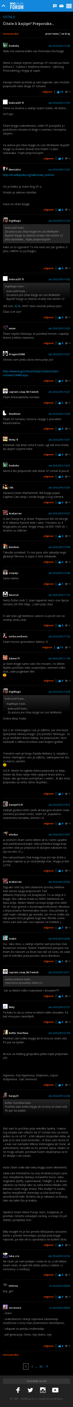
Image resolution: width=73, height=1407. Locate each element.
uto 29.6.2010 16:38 (59, 547)
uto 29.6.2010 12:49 (59, 46)
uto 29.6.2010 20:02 (59, 882)
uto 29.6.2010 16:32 (59, 465)
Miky (12, 1007)
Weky (13, 439)
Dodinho (14, 46)
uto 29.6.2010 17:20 (59, 636)
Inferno (13, 1286)
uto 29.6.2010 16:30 (59, 414)
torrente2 (16, 1308)
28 (40, 1366)
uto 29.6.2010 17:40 (59, 658)
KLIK (17, 306)
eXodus (13, 834)
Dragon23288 (17, 354)
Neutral (13, 595)
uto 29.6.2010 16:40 (59, 573)
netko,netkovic (19, 636)
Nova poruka (10, 33)
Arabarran (15, 513)
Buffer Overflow (19, 1033)
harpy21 (14, 1096)
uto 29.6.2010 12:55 (59, 103)
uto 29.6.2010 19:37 (59, 834)
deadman (14, 414)
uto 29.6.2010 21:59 (59, 1033)
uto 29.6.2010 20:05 (59, 938)
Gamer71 (14, 658)
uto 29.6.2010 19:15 (59, 805)
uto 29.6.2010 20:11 (59, 972)
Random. (14, 547)
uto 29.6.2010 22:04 (59, 1096)
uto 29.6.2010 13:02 (59, 279)
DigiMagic (15, 221)
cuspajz (13, 573)
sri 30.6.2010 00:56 (59, 1308)
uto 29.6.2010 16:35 (59, 487)
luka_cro (14, 1256)
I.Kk (11, 487)
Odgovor (47, 91)
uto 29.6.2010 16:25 (59, 328)
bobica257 (16, 103)
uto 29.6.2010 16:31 (59, 439)
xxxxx (12, 328)
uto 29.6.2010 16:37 (59, 513)
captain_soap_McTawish (24, 392)
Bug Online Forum (16, 6)
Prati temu (52, 33)
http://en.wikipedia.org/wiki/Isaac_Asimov (28, 175)
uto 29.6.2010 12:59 (59, 221)
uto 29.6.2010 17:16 (59, 595)
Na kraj (65, 33)
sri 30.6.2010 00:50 (59, 1286)
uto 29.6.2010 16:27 (59, 354)
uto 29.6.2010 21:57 (59, 1007)
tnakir (13, 938)
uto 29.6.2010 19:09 (59, 691)
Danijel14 (16, 805)
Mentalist (16, 169)
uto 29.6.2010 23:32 (59, 1256)
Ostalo (9, 17)
